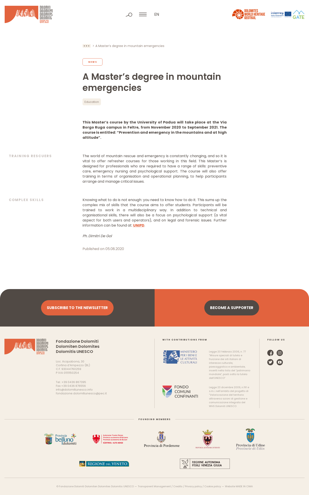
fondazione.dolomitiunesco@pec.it (81, 393)
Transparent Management (154, 486)
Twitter (270, 362)
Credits (178, 486)
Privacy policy (193, 486)
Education (92, 102)
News (92, 62)
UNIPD (138, 225)
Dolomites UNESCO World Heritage (29, 14)
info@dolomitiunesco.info (74, 389)
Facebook (270, 353)
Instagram (280, 353)
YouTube (280, 362)
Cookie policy (212, 486)
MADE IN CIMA (244, 486)
